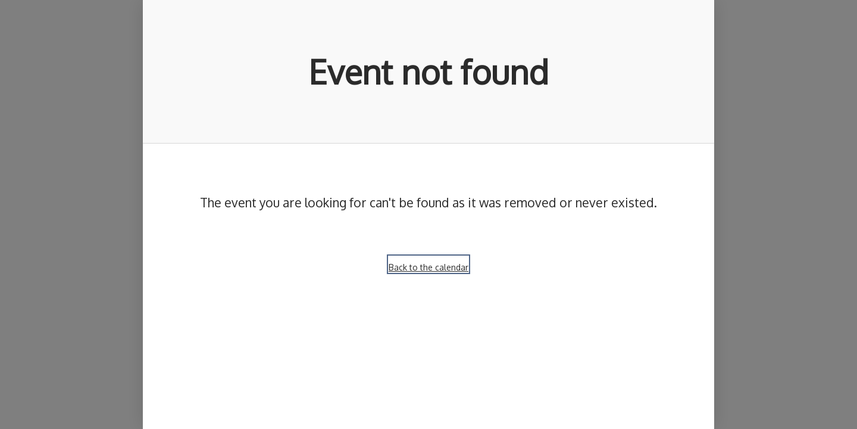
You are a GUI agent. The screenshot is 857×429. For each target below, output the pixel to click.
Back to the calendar (428, 267)
